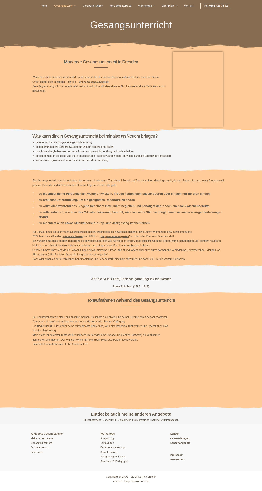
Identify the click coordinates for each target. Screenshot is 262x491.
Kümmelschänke (73, 236)
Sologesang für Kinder (113, 456)
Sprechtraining (142, 420)
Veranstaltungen (99, 6)
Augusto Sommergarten (117, 236)
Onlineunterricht (90, 420)
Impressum (177, 455)
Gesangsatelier (72, 6)
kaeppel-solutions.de (137, 481)
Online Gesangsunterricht (95, 81)
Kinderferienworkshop (113, 447)
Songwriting (108, 420)
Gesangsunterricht (42, 443)
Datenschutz (178, 459)
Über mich (171, 6)
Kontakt (189, 6)
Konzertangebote (125, 6)
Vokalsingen (124, 420)
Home (52, 6)
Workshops (150, 6)
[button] (81, 6)
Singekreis (37, 452)
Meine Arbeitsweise (42, 438)
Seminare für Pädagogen (167, 420)
